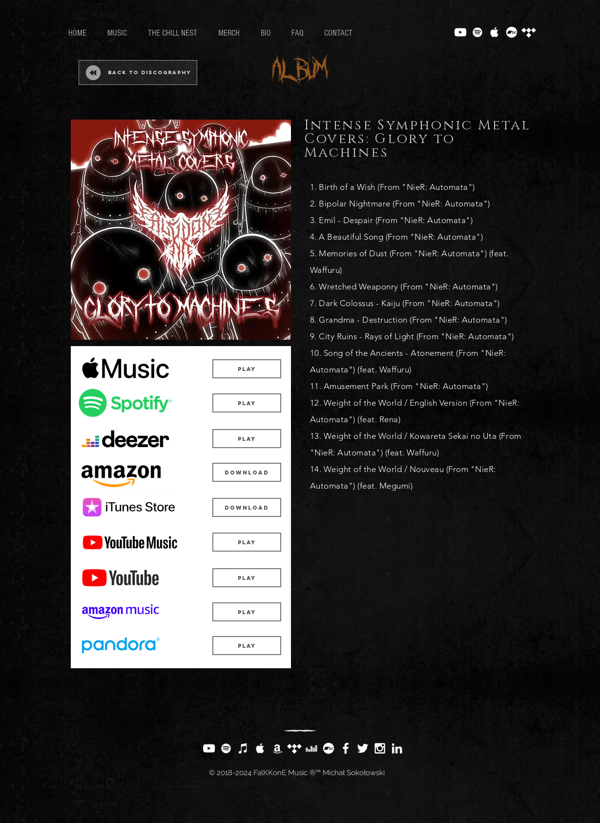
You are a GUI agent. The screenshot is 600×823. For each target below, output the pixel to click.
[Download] (246, 472)
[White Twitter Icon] (362, 748)
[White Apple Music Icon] (494, 32)
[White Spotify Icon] (477, 32)
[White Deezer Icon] (311, 748)
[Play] (246, 368)
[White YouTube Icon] (460, 32)
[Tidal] (528, 32)
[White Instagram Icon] (379, 748)
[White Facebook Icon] (345, 748)
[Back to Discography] (138, 72)
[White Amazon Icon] (277, 748)
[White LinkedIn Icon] (397, 748)
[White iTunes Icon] (243, 748)
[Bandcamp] (511, 32)
